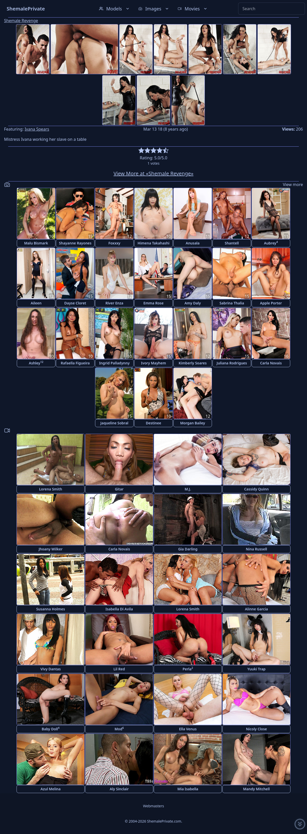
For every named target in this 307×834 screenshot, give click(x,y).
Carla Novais (271, 363)
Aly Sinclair (119, 788)
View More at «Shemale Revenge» (153, 173)
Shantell (232, 243)
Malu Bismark (36, 243)
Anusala (193, 243)
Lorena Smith (50, 489)
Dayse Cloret (75, 303)
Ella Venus (187, 729)
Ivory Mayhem (153, 363)
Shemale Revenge (21, 20)
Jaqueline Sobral (114, 423)
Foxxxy (114, 243)
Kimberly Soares (193, 363)
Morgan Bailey (192, 423)
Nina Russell (256, 549)
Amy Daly (193, 303)
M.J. (188, 489)
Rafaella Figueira (75, 363)
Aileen (36, 303)
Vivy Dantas (50, 669)
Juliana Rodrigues (232, 363)
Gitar (119, 489)
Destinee (153, 423)
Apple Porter (271, 303)
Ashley (36, 362)
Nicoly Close (256, 729)
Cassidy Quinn (256, 489)
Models (114, 9)
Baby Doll (50, 728)
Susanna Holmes (50, 609)
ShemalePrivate (25, 8)
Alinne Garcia (256, 609)
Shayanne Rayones (75, 243)
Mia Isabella (187, 788)
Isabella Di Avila (119, 609)
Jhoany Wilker (51, 549)
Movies (193, 9)
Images (154, 9)
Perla (187, 668)
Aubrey (271, 242)
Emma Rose (153, 303)
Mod (119, 728)
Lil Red (119, 669)
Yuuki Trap (256, 669)
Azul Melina (51, 788)
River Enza (114, 303)
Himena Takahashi (153, 243)
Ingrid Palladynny (114, 363)
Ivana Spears (37, 129)
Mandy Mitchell (256, 788)
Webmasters (153, 806)
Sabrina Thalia (232, 303)
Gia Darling (187, 549)
